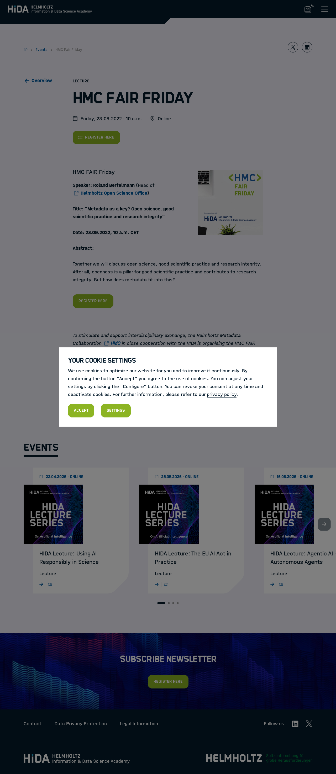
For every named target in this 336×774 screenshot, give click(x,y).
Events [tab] (41, 447)
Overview (42, 80)
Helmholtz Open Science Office (114, 193)
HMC (115, 343)
